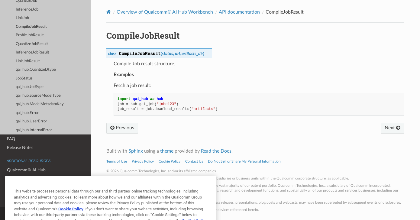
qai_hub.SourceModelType (38, 96)
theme (166, 151)
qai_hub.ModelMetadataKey (40, 104)
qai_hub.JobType (30, 87)
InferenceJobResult (32, 52)
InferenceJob (27, 9)
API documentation (239, 12)
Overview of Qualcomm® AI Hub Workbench (165, 12)
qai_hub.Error (27, 113)
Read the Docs (216, 151)
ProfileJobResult (30, 35)
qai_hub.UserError (31, 121)
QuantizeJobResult (32, 44)
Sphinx (135, 151)
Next (392, 127)
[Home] (108, 12)
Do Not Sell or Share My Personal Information (244, 161)
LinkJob (22, 18)
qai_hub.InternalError (34, 130)
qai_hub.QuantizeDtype (36, 70)
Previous (122, 127)
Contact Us (194, 161)
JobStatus (24, 78)
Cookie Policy (169, 161)
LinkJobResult (28, 61)
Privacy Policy (143, 161)
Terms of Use (116, 161)
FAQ (11, 139)
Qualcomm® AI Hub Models (33, 178)
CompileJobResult (31, 27)
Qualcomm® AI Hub (26, 170)
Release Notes (20, 147)
